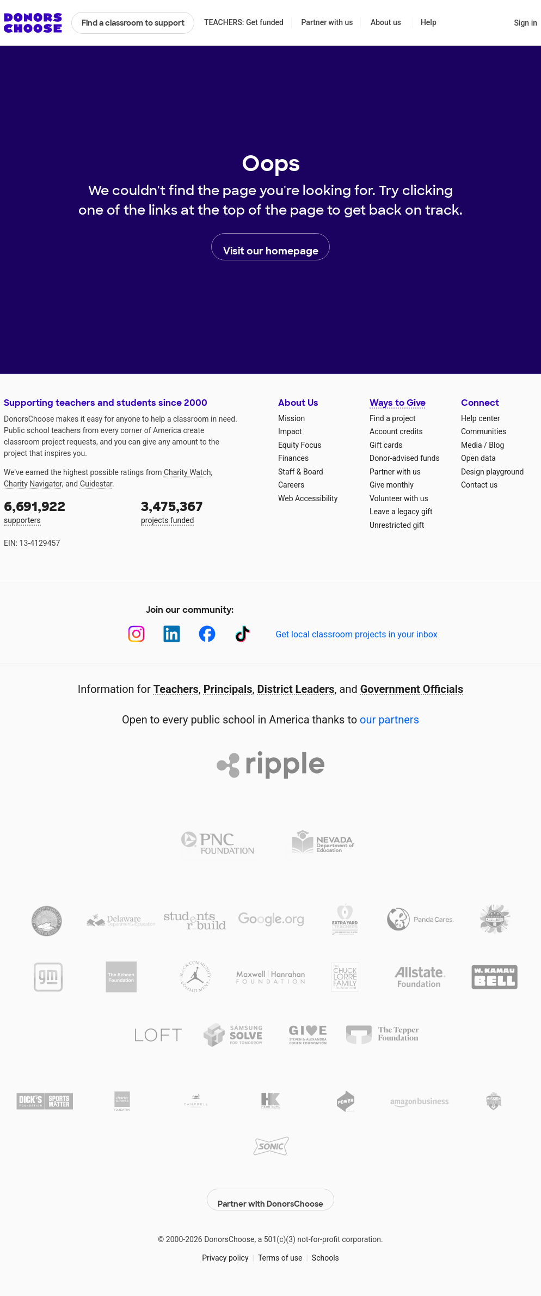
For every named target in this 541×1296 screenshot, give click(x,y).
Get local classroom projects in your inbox (356, 634)
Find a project (392, 418)
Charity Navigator (33, 483)
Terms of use (280, 1252)
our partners (389, 719)
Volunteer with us (399, 498)
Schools (325, 1252)
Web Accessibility (307, 498)
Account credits (396, 431)
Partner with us (327, 22)
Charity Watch (187, 472)
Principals (228, 689)
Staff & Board (300, 471)
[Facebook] (207, 633)
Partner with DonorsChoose (270, 1194)
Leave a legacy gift (401, 511)
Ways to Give (398, 403)
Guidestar (96, 483)
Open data (478, 458)
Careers (291, 484)
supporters (65, 511)
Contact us (479, 484)
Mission (291, 418)
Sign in (525, 23)
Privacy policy (225, 1252)
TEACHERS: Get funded (244, 22)
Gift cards (386, 445)
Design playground (492, 471)
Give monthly (392, 484)
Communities (483, 431)
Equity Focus (299, 445)
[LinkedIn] (171, 633)
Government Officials (412, 689)
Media (471, 445)
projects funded (202, 511)
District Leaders (296, 689)
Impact (290, 431)
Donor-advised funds (405, 458)
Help (429, 22)
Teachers (176, 689)
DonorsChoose (33, 23)
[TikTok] (242, 633)
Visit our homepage (270, 247)
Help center (480, 418)
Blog (496, 445)
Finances (293, 458)
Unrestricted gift (397, 525)
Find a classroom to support (133, 23)
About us (386, 22)
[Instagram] (136, 633)
